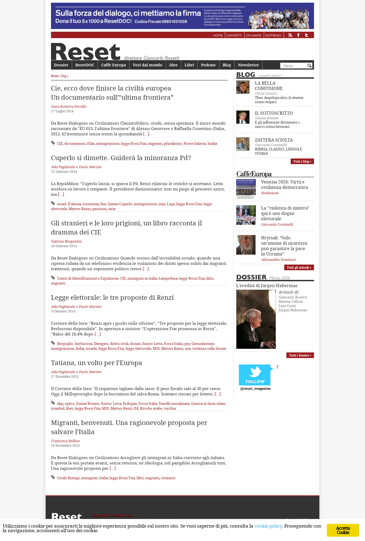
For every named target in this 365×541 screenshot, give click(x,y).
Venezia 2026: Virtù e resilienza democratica (284, 184)
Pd (136, 408)
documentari (75, 143)
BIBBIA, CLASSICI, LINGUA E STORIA (278, 151)
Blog (227, 64)
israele (91, 348)
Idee (173, 64)
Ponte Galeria (195, 143)
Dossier (61, 64)
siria (111, 208)
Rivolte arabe (151, 408)
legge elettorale (138, 348)
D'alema (74, 203)
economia (91, 203)
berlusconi (83, 343)
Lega (171, 203)
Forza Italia (173, 343)
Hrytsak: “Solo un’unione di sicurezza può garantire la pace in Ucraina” (284, 246)
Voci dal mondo (147, 64)
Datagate (101, 343)
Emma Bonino (88, 403)
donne (135, 343)
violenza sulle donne (209, 348)
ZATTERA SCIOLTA (274, 140)
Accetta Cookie (343, 530)
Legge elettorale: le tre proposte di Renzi (112, 297)
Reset (55, 76)
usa (188, 348)
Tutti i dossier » (300, 355)
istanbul (57, 408)
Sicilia (212, 143)
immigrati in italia (142, 278)
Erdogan (130, 403)
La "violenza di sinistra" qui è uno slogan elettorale (285, 213)
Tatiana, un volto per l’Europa (96, 362)
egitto (70, 403)
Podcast (208, 64)
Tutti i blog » (302, 161)
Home (217, 35)
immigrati (89, 477)
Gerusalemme (202, 343)
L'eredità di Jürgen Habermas (266, 285)
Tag (63, 76)
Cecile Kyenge (68, 477)
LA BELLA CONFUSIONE (269, 85)
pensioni (99, 208)
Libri (189, 64)
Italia (103, 477)
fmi (103, 203)
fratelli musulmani (174, 403)
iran (162, 203)
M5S (156, 348)
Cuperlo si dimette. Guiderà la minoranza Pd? (121, 157)
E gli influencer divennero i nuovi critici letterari (277, 124)
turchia (170, 408)
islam (221, 403)
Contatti (234, 35)
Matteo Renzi (80, 208)
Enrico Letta (152, 343)
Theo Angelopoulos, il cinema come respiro (279, 99)
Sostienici (273, 35)
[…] (146, 133)
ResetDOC (84, 64)
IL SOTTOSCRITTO (274, 113)
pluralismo (173, 143)
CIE (60, 143)
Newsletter (248, 64)
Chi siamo (253, 35)
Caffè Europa (113, 64)
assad (61, 203)
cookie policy (268, 526)
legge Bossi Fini (134, 143)
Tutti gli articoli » (299, 267)
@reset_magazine (255, 389)
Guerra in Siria (203, 403)
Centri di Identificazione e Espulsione (88, 278)
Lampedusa (168, 278)
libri (209, 278)
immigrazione (107, 143)
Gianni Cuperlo (120, 203)
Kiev (69, 408)
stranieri (168, 477)
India (80, 348)
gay (187, 343)
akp (60, 403)
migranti (155, 143)
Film (91, 143)
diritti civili (119, 343)
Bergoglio (65, 343)
